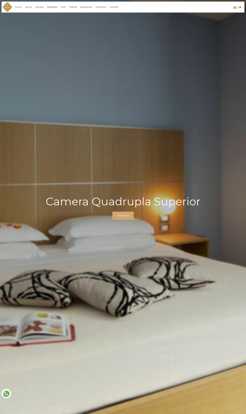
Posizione (101, 7)
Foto (63, 7)
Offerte (73, 7)
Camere (39, 7)
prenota (123, 215)
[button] (240, 7)
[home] (7, 7)
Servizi (28, 7)
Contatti (113, 7)
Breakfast (52, 7)
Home (18, 7)
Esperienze (86, 7)
